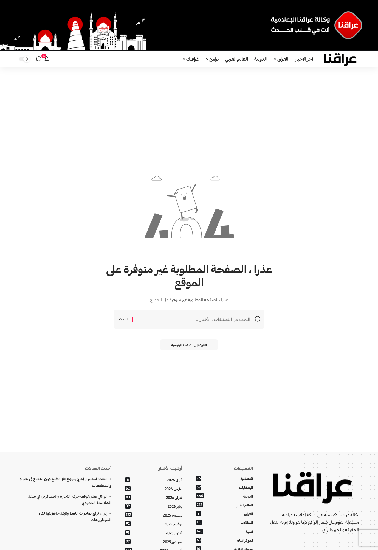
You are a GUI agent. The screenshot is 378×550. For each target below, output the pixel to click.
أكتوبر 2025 (153, 532)
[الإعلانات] (46, 59)
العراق (224, 514)
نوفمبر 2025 (153, 524)
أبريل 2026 (153, 479)
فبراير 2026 (153, 497)
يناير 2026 (153, 506)
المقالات (224, 522)
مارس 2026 (153, 488)
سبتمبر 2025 (153, 541)
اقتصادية (224, 478)
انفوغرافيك (224, 540)
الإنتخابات (224, 487)
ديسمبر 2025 (153, 515)
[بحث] (38, 59)
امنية (224, 531)
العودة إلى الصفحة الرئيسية (189, 345)
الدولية (224, 496)
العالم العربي (224, 504)
